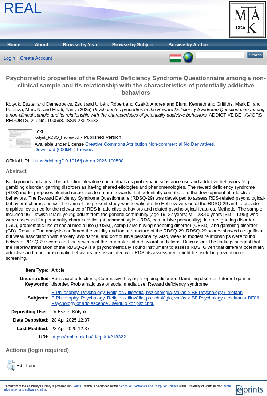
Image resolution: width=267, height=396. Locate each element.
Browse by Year (80, 44)
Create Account (36, 58)
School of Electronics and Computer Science (148, 386)
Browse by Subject (133, 44)
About (41, 44)
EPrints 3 (77, 386)
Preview (85, 149)
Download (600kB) (54, 149)
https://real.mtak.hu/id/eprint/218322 (88, 337)
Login (9, 58)
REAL (23, 8)
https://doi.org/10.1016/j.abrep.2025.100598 (78, 161)
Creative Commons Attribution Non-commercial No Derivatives (149, 144)
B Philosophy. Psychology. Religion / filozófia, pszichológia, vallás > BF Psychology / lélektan (147, 292)
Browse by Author (188, 44)
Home (13, 44)
